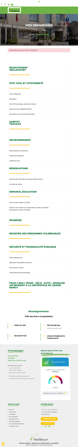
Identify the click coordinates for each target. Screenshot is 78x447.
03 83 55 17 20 (20, 336)
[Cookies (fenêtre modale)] (3, 444)
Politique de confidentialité (41, 443)
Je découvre (12, 412)
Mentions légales (24, 443)
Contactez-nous (13, 426)
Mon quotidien (13, 416)
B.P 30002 (11, 358)
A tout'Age (12, 414)
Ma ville (11, 409)
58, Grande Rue (13, 356)
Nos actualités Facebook (16, 423)
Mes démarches (14, 419)
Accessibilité (55, 443)
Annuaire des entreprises (49, 412)
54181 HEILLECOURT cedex (17, 360)
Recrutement (46, 414)
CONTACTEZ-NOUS (48, 423)
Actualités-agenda (14, 421)
